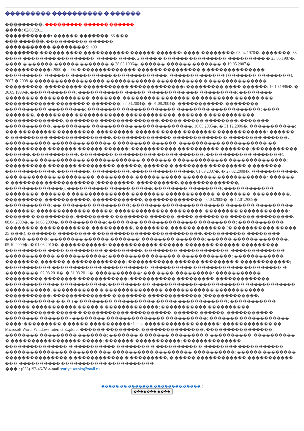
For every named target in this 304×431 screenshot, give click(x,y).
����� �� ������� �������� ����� (151, 386)
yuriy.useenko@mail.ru (80, 369)
